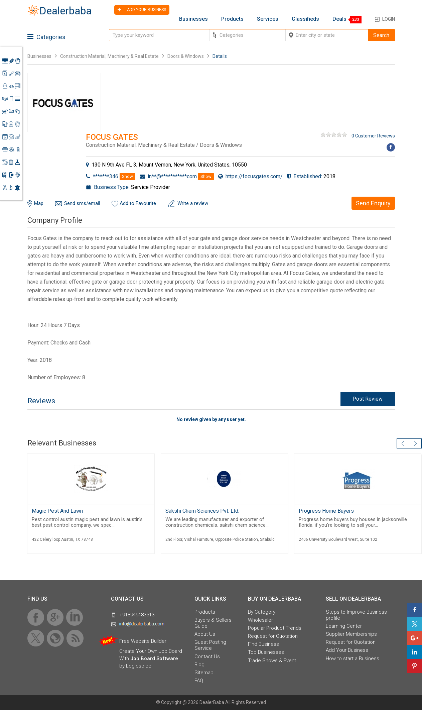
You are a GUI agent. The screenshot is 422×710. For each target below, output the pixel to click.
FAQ (198, 681)
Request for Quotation (273, 636)
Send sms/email (82, 203)
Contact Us (207, 656)
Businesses (193, 19)
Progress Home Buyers (326, 511)
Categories (46, 36)
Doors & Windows (185, 56)
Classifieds (305, 19)
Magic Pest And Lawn (57, 511)
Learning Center (344, 626)
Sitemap (204, 673)
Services (267, 19)
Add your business (140, 10)
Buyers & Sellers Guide (213, 623)
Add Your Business (347, 650)
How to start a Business (352, 658)
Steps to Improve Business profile (356, 615)
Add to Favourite (138, 203)
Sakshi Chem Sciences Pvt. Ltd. (202, 511)
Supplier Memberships (351, 634)
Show (127, 176)
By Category (261, 612)
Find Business (263, 644)
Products (232, 19)
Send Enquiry (373, 203)
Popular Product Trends (274, 628)
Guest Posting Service (210, 645)
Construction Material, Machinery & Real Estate (110, 56)
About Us (204, 634)
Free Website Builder (142, 641)
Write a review (192, 203)
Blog (199, 665)
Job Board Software (154, 658)
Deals (339, 19)
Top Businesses (266, 652)
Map (38, 203)
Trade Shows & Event (272, 660)
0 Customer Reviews (373, 135)
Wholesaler (260, 620)
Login (388, 19)
